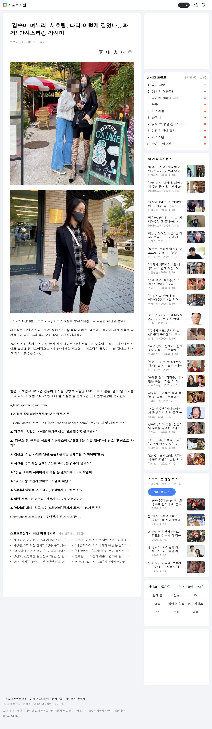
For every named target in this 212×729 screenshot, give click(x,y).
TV (195, 595)
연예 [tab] (190, 586)
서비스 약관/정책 (75, 698)
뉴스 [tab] (181, 586)
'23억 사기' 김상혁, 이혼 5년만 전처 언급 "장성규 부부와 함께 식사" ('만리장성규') (41, 562)
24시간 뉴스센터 (39, 698)
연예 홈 (157, 595)
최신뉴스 (176, 595)
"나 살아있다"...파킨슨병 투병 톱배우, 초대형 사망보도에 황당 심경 (103, 551)
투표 (176, 612)
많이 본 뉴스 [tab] (162, 492)
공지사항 (57, 698)
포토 (157, 603)
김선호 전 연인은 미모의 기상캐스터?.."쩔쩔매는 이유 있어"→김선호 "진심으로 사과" (41, 540)
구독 (184, 5)
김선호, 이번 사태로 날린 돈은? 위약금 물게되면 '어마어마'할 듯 (103, 540)
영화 (195, 612)
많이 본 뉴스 (176, 603)
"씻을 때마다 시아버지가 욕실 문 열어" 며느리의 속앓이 (103, 545)
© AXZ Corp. (10, 715)
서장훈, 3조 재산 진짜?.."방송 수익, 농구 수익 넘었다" (41, 545)
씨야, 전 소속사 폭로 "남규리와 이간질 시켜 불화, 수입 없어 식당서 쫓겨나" (103, 562)
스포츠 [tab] (200, 586)
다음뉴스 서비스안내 (14, 698)
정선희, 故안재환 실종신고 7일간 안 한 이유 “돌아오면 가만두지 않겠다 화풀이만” (41, 556)
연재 (157, 612)
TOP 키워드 (195, 603)
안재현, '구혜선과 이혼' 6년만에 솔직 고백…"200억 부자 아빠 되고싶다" (103, 556)
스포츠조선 (17, 5)
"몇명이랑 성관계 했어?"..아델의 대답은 (39, 551)
